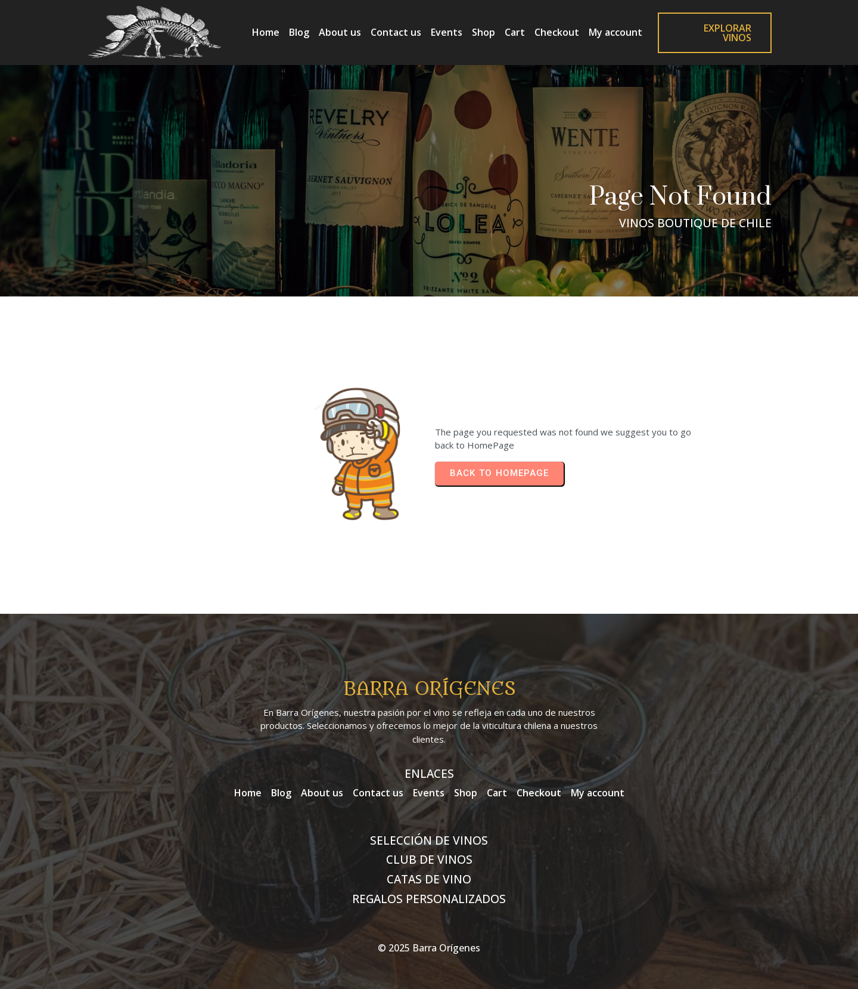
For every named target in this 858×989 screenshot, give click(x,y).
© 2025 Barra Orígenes (429, 947)
